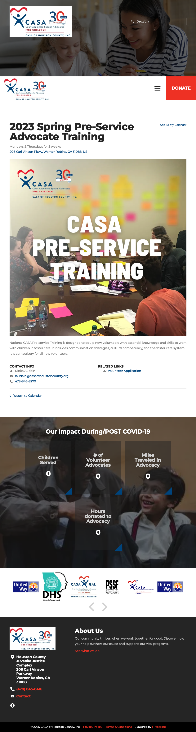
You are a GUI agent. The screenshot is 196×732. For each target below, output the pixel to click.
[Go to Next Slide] (104, 607)
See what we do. (87, 651)
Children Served (48, 460)
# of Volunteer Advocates (98, 460)
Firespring (159, 727)
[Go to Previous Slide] (92, 607)
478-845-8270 (25, 381)
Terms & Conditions (119, 727)
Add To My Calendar (173, 125)
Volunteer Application (124, 371)
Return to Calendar (27, 396)
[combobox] (157, 21)
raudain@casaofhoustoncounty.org (42, 376)
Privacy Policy (92, 727)
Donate (180, 88)
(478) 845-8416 (29, 689)
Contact (23, 696)
